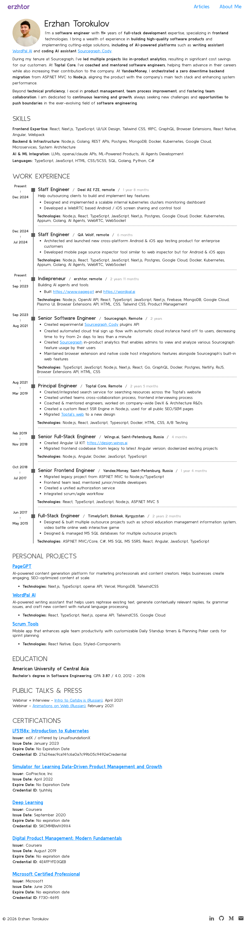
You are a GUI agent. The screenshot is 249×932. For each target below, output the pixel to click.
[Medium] (231, 919)
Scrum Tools (26, 624)
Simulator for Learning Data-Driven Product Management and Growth (87, 766)
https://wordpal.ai (119, 291)
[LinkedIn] (212, 919)
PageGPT (22, 566)
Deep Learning (28, 802)
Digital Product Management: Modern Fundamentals (67, 838)
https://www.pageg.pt (73, 291)
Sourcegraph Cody (95, 51)
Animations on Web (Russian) (59, 705)
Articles (201, 6)
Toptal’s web (72, 414)
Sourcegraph (71, 342)
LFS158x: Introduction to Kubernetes (51, 730)
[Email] (241, 919)
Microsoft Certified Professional (46, 874)
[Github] (221, 919)
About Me (230, 6)
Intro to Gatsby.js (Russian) (79, 700)
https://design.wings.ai (107, 442)
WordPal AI (22, 51)
